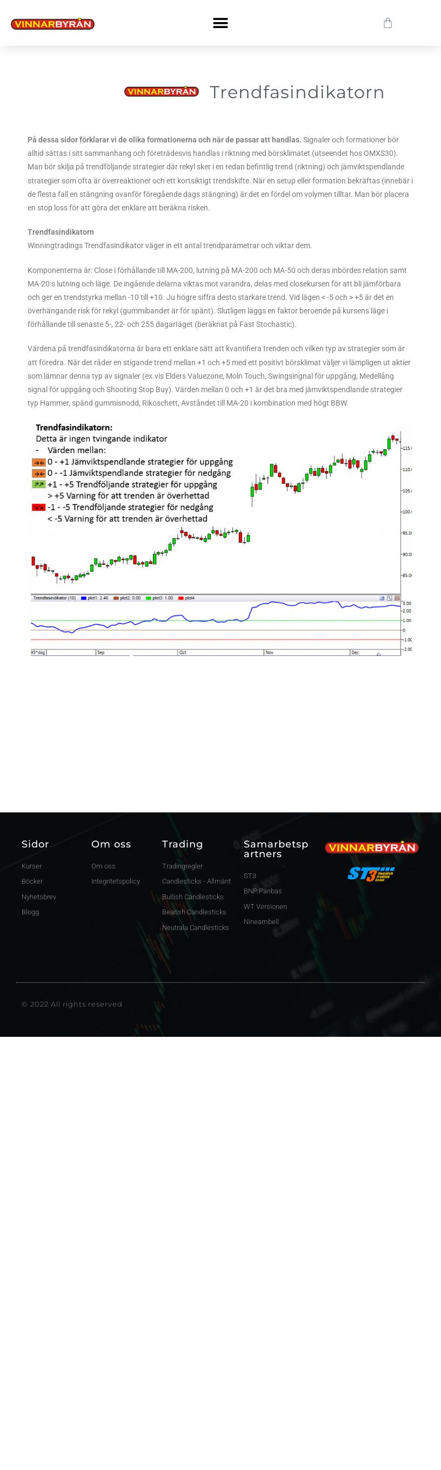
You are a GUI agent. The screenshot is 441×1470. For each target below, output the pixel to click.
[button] (220, 23)
